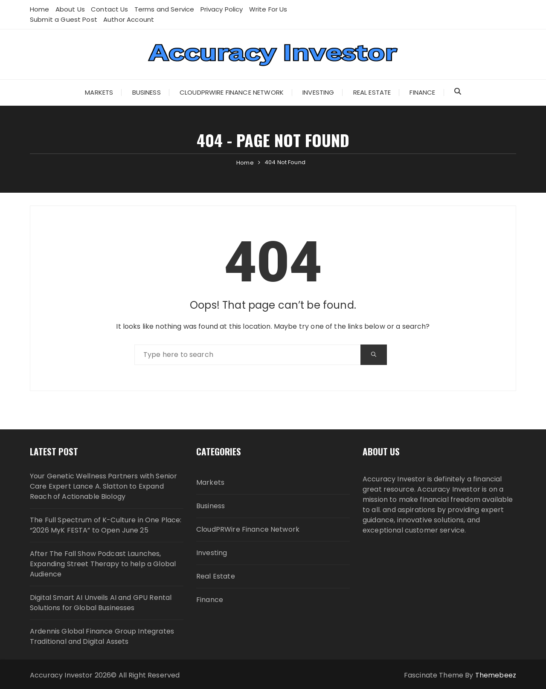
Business (146, 92)
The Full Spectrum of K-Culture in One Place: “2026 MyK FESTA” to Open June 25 (106, 525)
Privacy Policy (221, 9)
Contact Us (109, 9)
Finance (422, 92)
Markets (99, 92)
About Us (70, 9)
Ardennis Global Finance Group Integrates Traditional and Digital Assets (102, 636)
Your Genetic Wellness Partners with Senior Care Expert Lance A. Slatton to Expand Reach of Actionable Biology (103, 486)
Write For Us (268, 9)
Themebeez (495, 675)
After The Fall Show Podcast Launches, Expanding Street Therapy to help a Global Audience (103, 564)
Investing (318, 92)
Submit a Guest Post (63, 19)
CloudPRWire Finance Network (232, 92)
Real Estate (372, 92)
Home (39, 9)
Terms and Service (164, 9)
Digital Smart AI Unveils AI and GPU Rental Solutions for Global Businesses (100, 603)
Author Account (128, 19)
